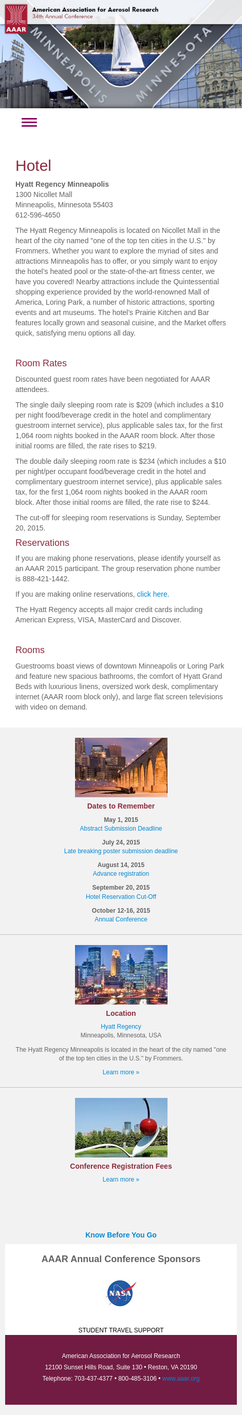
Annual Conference (121, 919)
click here (152, 594)
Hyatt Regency (121, 1026)
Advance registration (121, 873)
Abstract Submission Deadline (121, 828)
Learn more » (121, 1072)
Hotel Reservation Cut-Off (121, 896)
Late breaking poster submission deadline (121, 851)
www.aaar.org (181, 1378)
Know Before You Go (121, 1235)
